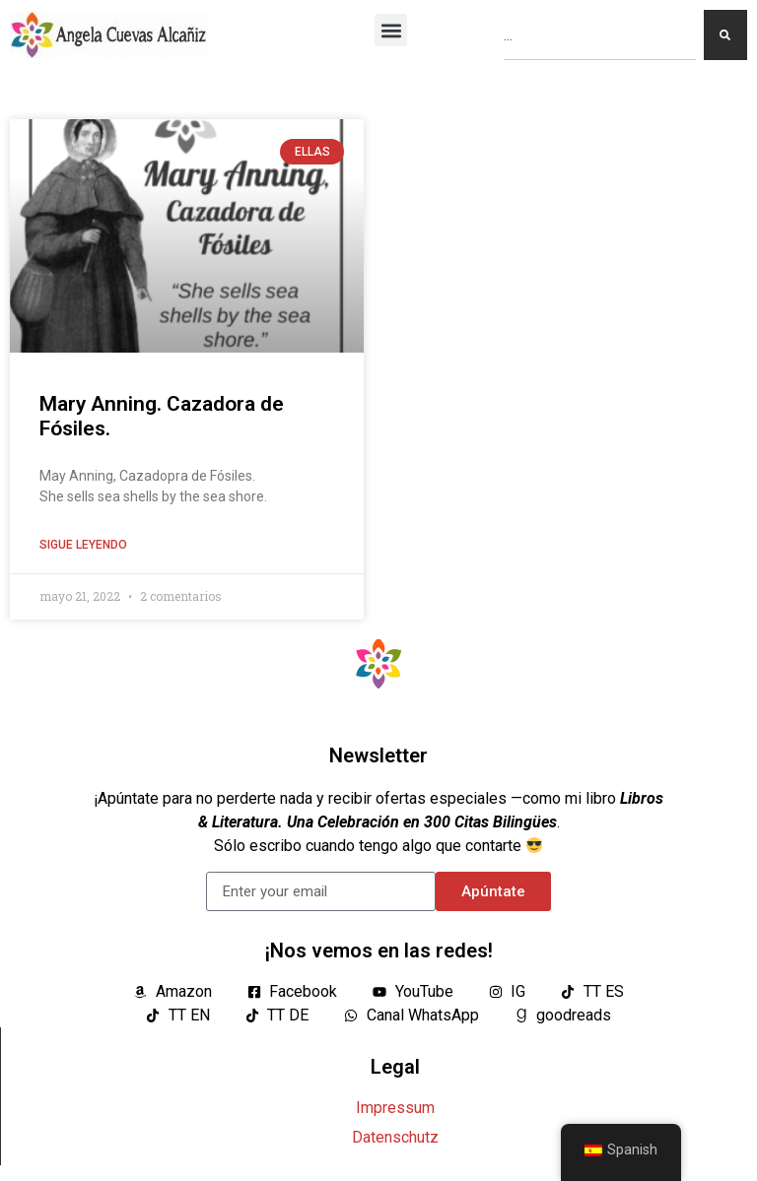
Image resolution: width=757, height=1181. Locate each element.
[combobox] (600, 35)
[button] (391, 30)
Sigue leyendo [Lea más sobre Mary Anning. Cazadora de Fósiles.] (83, 545)
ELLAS (312, 152)
